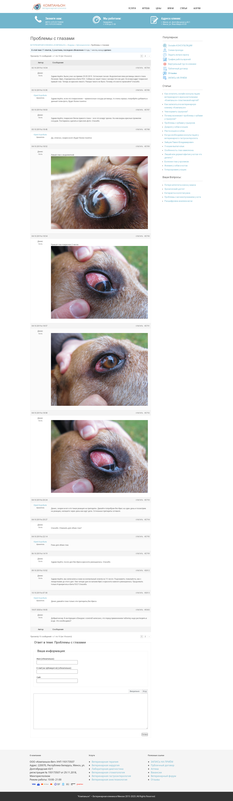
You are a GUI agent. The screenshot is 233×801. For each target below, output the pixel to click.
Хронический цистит (174, 189)
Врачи (171, 8)
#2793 (147, 500)
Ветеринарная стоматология (108, 772)
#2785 (147, 90)
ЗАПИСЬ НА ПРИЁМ (177, 78)
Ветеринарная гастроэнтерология (111, 776)
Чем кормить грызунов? (176, 111)
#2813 (147, 593)
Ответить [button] (139, 68)
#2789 (147, 146)
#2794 (147, 520)
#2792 (147, 413)
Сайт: (39, 677)
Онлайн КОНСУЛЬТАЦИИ (180, 45)
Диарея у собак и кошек (176, 127)
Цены (158, 8)
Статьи (183, 8)
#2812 (147, 570)
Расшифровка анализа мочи (178, 201)
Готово (145, 734)
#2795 (147, 537)
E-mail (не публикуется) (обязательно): (54, 668)
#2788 (147, 129)
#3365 (147, 610)
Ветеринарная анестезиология (109, 779)
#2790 (147, 236)
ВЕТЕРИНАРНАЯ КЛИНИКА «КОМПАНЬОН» (48, 45)
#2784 (147, 68)
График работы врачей (179, 59)
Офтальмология (83, 45)
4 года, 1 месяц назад (93, 50)
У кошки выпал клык (174, 146)
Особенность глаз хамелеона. (179, 150)
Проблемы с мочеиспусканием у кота (182, 197)
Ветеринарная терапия (105, 761)
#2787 (147, 110)
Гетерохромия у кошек (175, 169)
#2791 (147, 326)
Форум (196, 8)
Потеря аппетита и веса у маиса (180, 185)
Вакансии (156, 772)
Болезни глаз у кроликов (176, 161)
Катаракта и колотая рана (177, 193)
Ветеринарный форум (163, 776)
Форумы (70, 45)
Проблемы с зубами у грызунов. (179, 123)
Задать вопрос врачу (178, 55)
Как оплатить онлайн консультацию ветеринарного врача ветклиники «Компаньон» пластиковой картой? (182, 97)
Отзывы (155, 779)
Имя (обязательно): (45, 659)
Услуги (132, 8)
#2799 (147, 554)
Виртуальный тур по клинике (182, 64)
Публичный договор (178, 68)
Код (145, 691)
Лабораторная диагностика (107, 768)
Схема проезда (175, 50)
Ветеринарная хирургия (105, 765)
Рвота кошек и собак (174, 131)
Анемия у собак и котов (176, 165)
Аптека (145, 8)
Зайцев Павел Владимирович (179, 142)
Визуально (135, 691)
